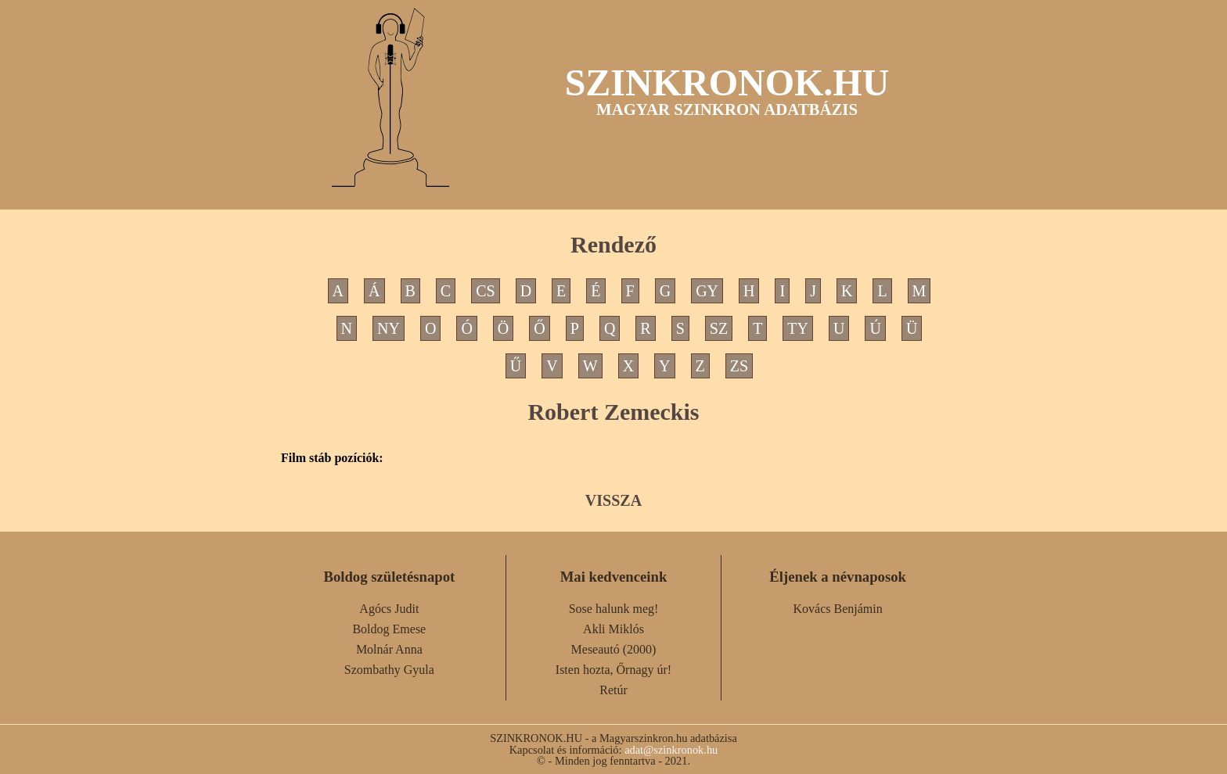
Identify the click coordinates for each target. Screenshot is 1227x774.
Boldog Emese (389, 629)
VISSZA (613, 500)
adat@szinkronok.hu (671, 750)
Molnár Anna (389, 649)
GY (707, 290)
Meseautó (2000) (614, 649)
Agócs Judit (389, 608)
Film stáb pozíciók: (332, 458)
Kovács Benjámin (838, 608)
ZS (739, 365)
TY (797, 328)
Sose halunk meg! (614, 608)
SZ (719, 328)
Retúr (613, 690)
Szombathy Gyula (389, 669)
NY (388, 328)
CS (485, 290)
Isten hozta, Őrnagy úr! (613, 669)
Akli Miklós (613, 629)
